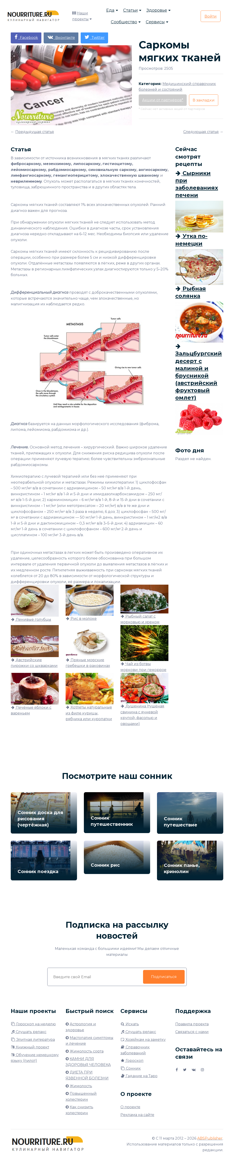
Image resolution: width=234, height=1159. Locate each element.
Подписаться (164, 977)
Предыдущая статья (34, 132)
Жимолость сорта (87, 1051)
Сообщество (124, 21)
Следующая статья (201, 132)
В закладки (204, 100)
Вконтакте (61, 37)
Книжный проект (30, 1047)
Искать (129, 1024)
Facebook (26, 37)
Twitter (94, 37)
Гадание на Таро (138, 1076)
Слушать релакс (28, 1032)
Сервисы (155, 21)
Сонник (130, 1068)
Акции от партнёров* (162, 100)
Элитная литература (33, 1039)
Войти (211, 16)
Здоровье (156, 10)
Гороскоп (132, 1060)
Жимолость (81, 1086)
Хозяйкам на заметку (143, 1039)
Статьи (130, 10)
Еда (110, 10)
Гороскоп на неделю (33, 1024)
